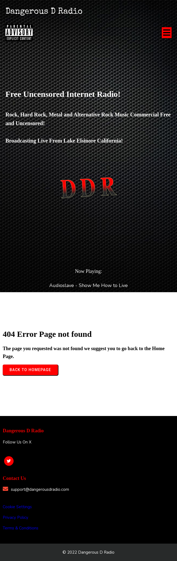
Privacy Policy (15, 517)
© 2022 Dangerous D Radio (88, 552)
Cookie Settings (17, 507)
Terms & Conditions (20, 528)
